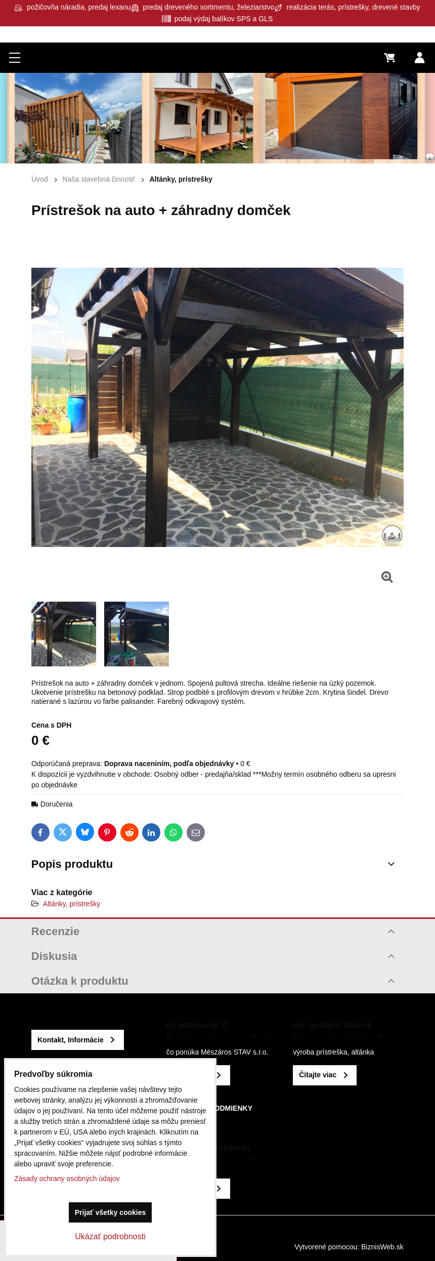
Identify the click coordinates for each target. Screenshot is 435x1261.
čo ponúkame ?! (197, 1025)
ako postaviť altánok (332, 1025)
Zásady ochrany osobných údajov (67, 1178)
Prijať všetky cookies (110, 1212)
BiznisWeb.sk (382, 1247)
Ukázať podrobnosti (110, 1236)
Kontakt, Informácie (70, 1040)
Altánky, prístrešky (71, 904)
